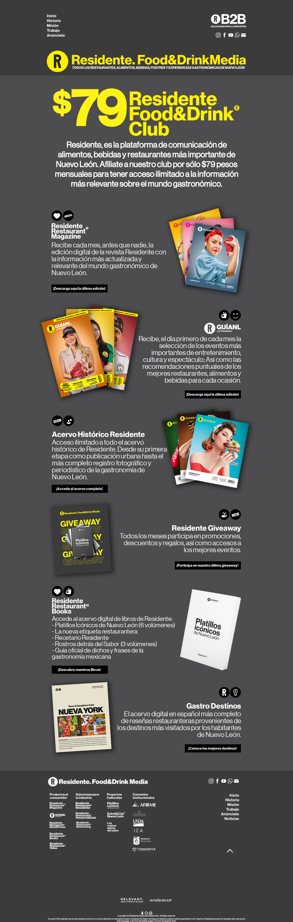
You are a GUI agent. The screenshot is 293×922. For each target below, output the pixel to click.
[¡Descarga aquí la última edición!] (79, 288)
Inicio (51, 15)
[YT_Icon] (231, 35)
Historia (54, 20)
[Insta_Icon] (218, 35)
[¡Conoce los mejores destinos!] (213, 748)
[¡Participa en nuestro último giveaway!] (208, 565)
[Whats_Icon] (237, 35)
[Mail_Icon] (243, 35)
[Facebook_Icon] (224, 35)
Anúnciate (56, 35)
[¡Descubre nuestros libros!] (80, 670)
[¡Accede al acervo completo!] (80, 489)
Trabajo (53, 30)
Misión (53, 25)
